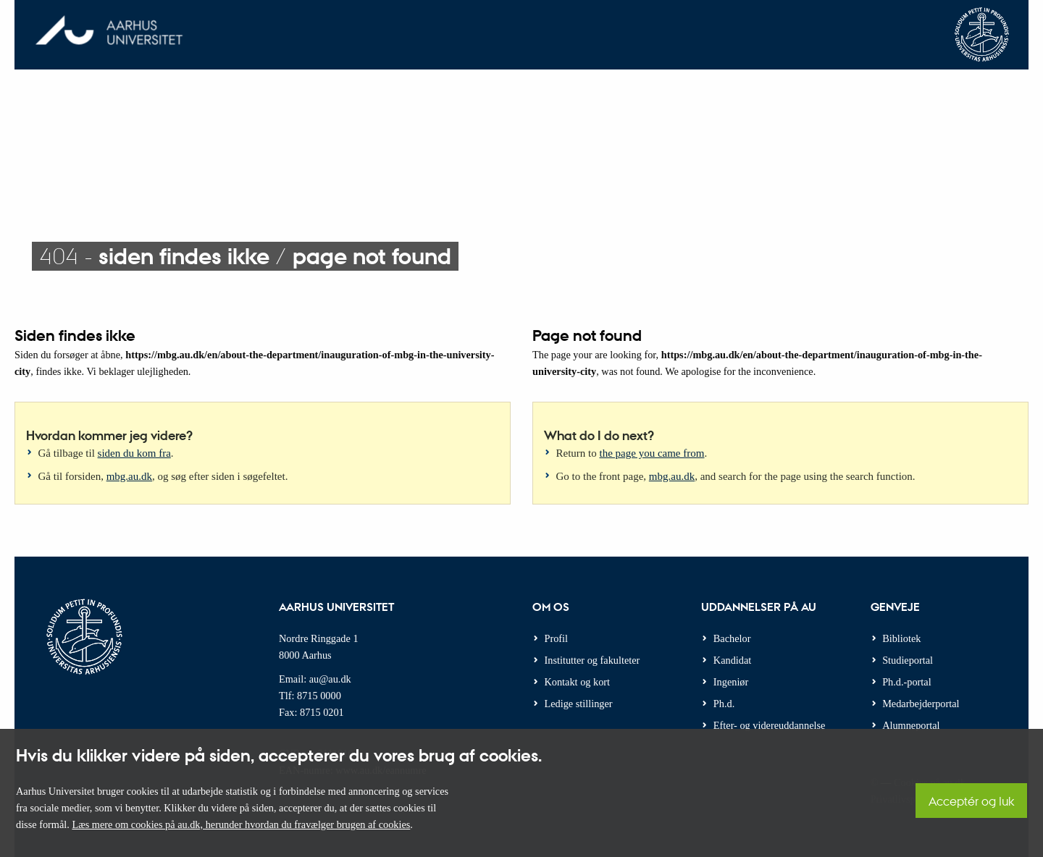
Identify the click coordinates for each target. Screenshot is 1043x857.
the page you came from (652, 453)
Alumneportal (910, 725)
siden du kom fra (134, 453)
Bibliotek (901, 638)
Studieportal (907, 660)
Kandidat (732, 660)
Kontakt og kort (578, 682)
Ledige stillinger (579, 703)
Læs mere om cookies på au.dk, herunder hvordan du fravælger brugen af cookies (241, 824)
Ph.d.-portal (906, 682)
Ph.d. (723, 703)
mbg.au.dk (129, 476)
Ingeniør (730, 682)
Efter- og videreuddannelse (769, 725)
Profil (557, 638)
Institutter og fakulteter (592, 660)
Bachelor (732, 638)
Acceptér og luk (971, 801)
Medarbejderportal (920, 703)
